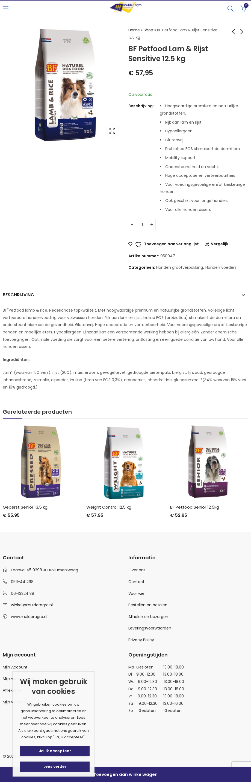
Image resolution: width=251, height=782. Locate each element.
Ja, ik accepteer (55, 751)
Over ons (137, 570)
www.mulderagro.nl (29, 616)
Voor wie (136, 593)
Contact (136, 581)
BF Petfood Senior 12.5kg (194, 507)
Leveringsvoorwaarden (149, 628)
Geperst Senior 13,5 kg (25, 507)
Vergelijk (219, 244)
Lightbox (112, 131)
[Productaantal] (142, 224)
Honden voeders (221, 267)
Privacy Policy (141, 640)
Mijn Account (15, 667)
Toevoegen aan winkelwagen (125, 774)
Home (134, 30)
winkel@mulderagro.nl (32, 605)
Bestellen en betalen (147, 605)
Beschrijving (18, 295)
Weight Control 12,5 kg (108, 507)
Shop (148, 30)
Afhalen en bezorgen (148, 616)
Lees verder (54, 766)
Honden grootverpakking (179, 267)
